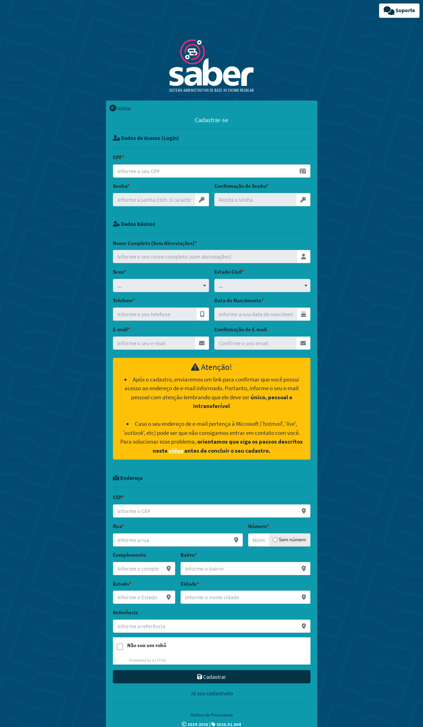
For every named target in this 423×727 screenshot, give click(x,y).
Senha (120, 186)
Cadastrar (211, 676)
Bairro (187, 554)
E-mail (120, 329)
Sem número (292, 539)
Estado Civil (227, 271)
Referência (125, 612)
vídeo (176, 450)
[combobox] (161, 285)
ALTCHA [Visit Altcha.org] (159, 660)
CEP (117, 497)
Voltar (120, 108)
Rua (117, 526)
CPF (117, 157)
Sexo (118, 271)
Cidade (188, 583)
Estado (121, 583)
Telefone (123, 300)
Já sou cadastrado (211, 693)
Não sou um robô (146, 645)
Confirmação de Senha (240, 186)
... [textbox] (119, 285)
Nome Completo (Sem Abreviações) (153, 243)
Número (257, 526)
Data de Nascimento (237, 300)
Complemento (129, 554)
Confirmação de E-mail (240, 329)
